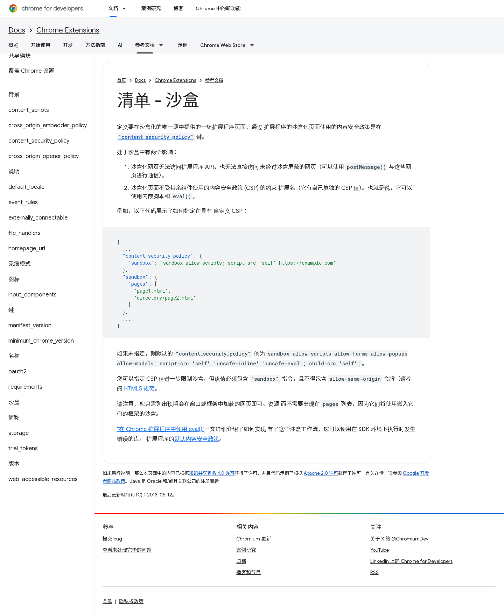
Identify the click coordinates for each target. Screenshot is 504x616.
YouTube (379, 550)
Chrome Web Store (223, 45)
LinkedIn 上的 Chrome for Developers (411, 561)
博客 (178, 8)
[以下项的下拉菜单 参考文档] (163, 45)
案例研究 (151, 8)
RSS (374, 572)
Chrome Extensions (67, 30)
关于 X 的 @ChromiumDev (399, 539)
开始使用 (40, 45)
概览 (13, 45)
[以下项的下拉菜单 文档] (126, 8)
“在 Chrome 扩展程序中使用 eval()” (160, 429)
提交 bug (112, 539)
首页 (121, 80)
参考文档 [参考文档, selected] (145, 45)
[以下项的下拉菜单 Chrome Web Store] (254, 45)
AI (120, 45)
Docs (16, 30)
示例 (183, 45)
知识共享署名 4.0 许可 (211, 473)
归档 (241, 561)
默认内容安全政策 (196, 439)
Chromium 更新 (253, 539)
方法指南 (95, 45)
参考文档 (214, 80)
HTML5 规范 (139, 388)
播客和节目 (248, 572)
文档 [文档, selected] (113, 8)
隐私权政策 (131, 601)
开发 (68, 45)
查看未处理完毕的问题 (127, 550)
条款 (107, 601)
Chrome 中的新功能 (218, 8)
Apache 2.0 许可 (321, 473)
